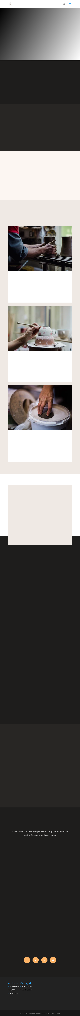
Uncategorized (27, 990)
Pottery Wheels (27, 987)
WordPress (56, 1013)
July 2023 (12, 990)
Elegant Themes (35, 1013)
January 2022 (13, 993)
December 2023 (14, 987)
